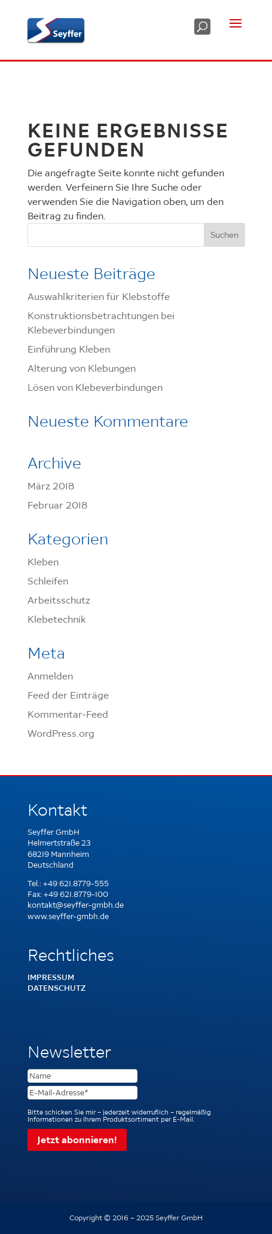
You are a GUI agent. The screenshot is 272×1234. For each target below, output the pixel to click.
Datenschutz (56, 988)
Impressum (50, 977)
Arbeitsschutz (58, 600)
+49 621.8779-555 (76, 883)
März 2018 (50, 486)
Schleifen (47, 581)
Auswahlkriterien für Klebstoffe (98, 296)
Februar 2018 (57, 505)
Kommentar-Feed (67, 714)
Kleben (43, 562)
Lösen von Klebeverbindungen (95, 387)
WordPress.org (60, 733)
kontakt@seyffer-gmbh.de (75, 905)
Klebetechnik (56, 619)
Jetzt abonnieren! (77, 1140)
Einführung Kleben (68, 349)
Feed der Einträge (68, 695)
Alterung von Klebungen (81, 368)
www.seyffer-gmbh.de (68, 916)
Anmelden (50, 676)
